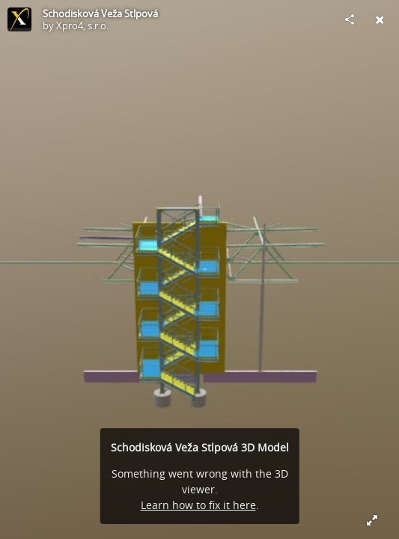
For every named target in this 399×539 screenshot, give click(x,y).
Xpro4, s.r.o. (82, 25)
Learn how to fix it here (198, 505)
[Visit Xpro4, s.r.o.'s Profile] (19, 19)
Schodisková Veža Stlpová (100, 13)
